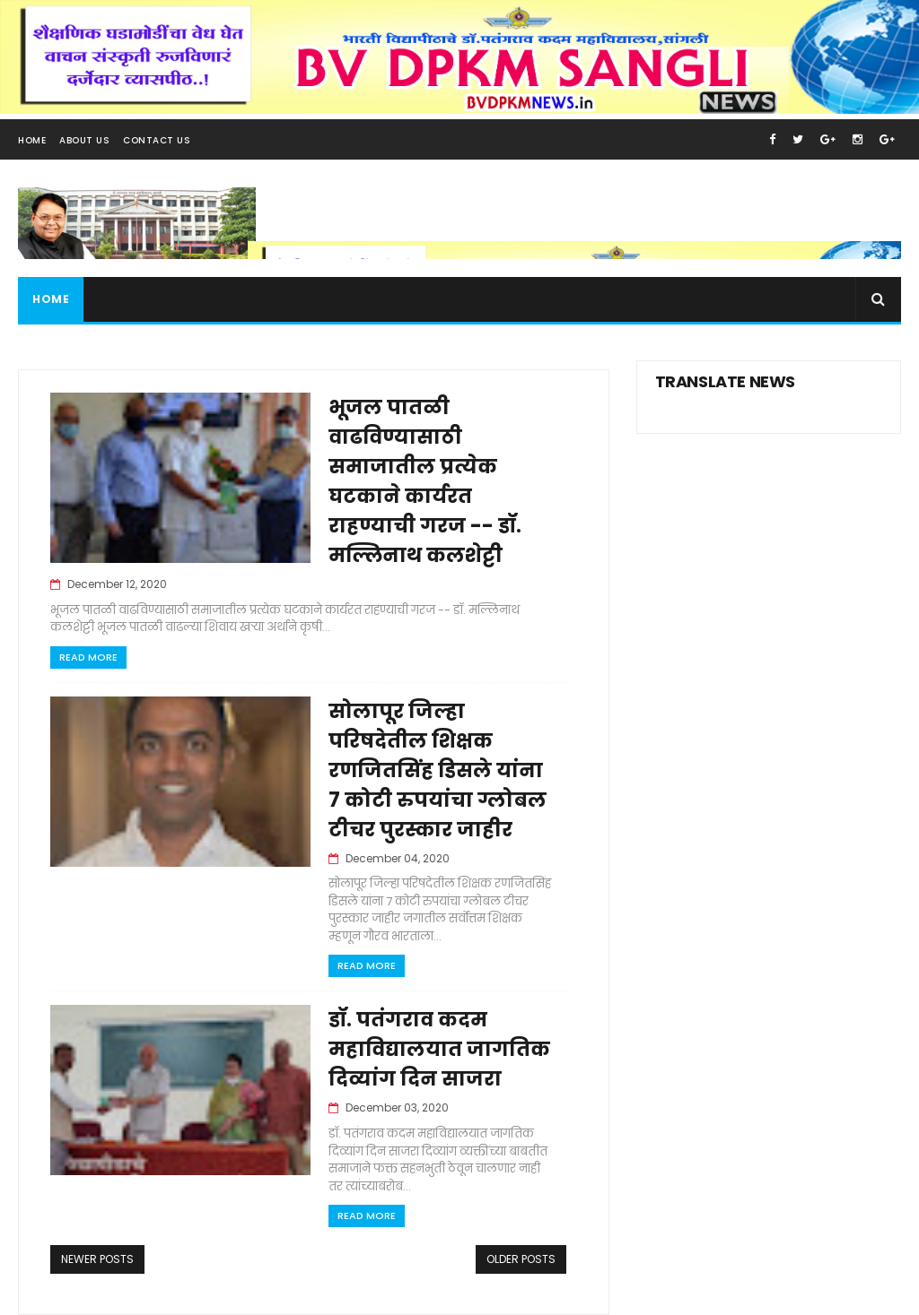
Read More (88, 657)
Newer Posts (97, 1259)
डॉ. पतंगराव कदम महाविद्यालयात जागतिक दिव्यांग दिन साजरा (439, 1049)
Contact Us (156, 140)
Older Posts (521, 1259)
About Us (84, 140)
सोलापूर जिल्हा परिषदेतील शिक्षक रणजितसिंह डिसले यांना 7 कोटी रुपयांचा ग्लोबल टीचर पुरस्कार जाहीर (437, 770)
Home (32, 140)
